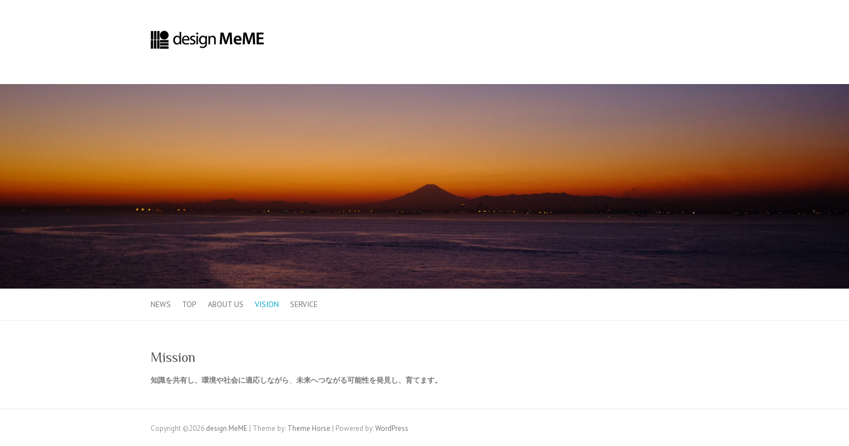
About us (226, 304)
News (161, 304)
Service (304, 304)
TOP (189, 304)
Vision (267, 304)
